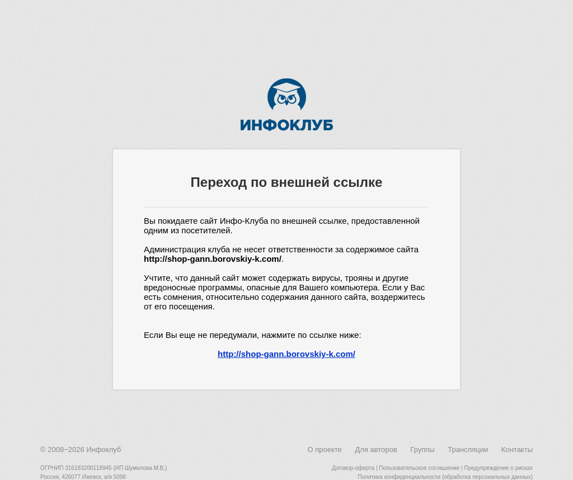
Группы (422, 449)
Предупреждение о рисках (498, 468)
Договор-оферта (353, 468)
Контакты (517, 449)
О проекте (324, 449)
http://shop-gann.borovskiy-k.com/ (286, 354)
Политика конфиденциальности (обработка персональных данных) (445, 477)
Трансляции (468, 449)
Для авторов (376, 449)
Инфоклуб (103, 449)
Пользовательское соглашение (419, 468)
